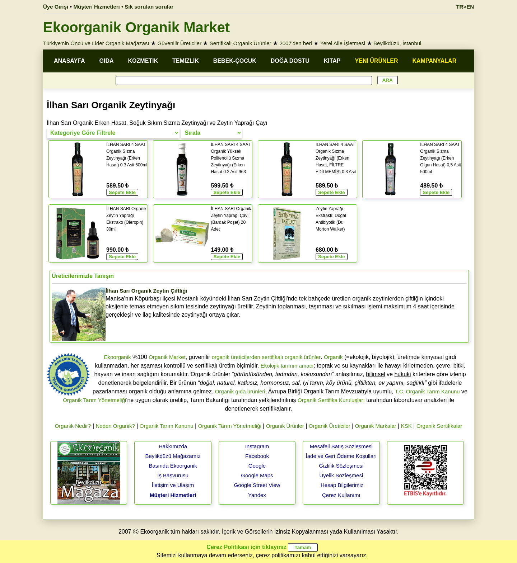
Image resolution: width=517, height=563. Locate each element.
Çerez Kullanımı (341, 495)
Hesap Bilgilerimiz (342, 485)
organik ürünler (303, 357)
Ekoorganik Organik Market (136, 27)
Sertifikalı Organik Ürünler (240, 43)
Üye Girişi (55, 7)
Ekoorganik (117, 357)
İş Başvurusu (172, 475)
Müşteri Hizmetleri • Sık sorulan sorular (124, 7)
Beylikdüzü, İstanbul (397, 43)
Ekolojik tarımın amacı (287, 366)
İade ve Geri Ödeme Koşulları (341, 456)
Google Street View (257, 485)
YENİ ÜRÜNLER (376, 61)
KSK (406, 426)
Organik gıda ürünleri (240, 391)
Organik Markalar (375, 426)
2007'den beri (295, 43)
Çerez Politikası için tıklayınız (246, 547)
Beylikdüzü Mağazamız (172, 456)
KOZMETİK (143, 61)
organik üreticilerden (236, 357)
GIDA (106, 61)
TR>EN (465, 7)
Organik (333, 357)
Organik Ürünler (285, 426)
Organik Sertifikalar (439, 426)
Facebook (257, 456)
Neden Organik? (115, 426)
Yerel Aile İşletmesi (342, 43)
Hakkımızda (173, 446)
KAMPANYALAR (435, 61)
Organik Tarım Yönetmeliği (94, 400)
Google (257, 466)
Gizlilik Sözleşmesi (341, 466)
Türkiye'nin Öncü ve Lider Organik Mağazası (96, 43)
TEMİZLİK (185, 61)
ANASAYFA (69, 61)
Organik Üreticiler (329, 426)
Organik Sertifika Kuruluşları (331, 400)
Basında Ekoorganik (173, 466)
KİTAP (332, 61)
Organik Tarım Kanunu (167, 426)
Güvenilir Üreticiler (179, 43)
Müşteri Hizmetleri (173, 495)
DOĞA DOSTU (290, 61)
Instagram (257, 446)
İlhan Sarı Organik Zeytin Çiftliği (146, 291)
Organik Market (167, 357)
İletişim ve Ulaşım (173, 485)
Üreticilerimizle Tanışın (83, 276)
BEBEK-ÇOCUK (234, 61)
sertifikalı (272, 357)
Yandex (257, 495)
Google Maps (257, 475)
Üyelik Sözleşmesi (341, 475)
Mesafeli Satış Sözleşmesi (341, 446)
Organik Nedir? (73, 426)
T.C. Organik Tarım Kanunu (427, 391)
